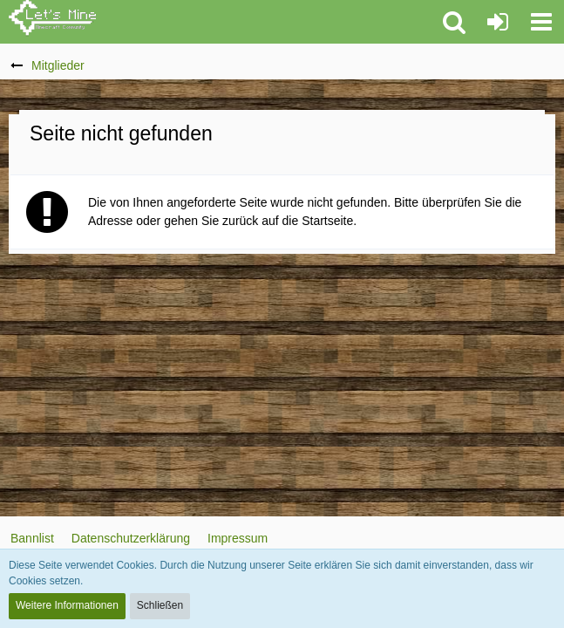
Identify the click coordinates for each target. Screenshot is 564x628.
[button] (541, 21)
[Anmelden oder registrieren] (497, 21)
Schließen (160, 605)
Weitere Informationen (67, 605)
